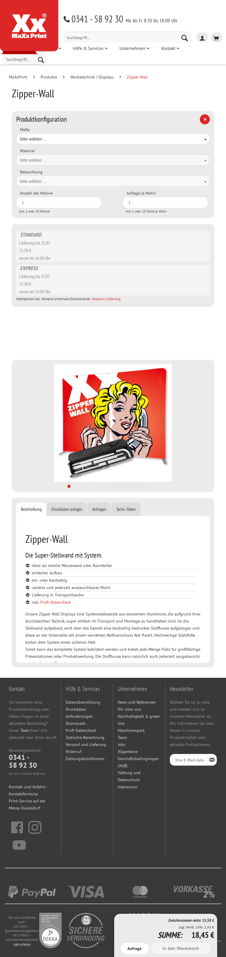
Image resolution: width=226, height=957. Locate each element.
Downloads (76, 723)
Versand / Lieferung (106, 299)
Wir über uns (129, 709)
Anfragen (99, 509)
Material (27, 150)
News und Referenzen (137, 702)
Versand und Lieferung (86, 744)
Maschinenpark (131, 730)
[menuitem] (127, 38)
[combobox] (113, 138)
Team (24, 730)
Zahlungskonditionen (85, 758)
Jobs (121, 744)
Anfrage (134, 948)
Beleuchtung (31, 172)
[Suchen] (184, 38)
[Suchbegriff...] (127, 38)
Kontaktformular (23, 794)
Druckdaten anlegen (66, 509)
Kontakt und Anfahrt (27, 786)
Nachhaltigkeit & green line (139, 720)
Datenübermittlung (83, 702)
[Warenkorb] (216, 37)
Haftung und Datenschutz (129, 776)
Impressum (127, 786)
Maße (25, 129)
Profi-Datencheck (55, 602)
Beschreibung (31, 509)
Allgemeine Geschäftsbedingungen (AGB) (138, 758)
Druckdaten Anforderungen (79, 713)
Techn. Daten (126, 509)
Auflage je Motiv (141, 193)
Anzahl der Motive (36, 193)
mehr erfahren (22, 944)
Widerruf (73, 751)
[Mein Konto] (202, 37)
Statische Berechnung (85, 737)
